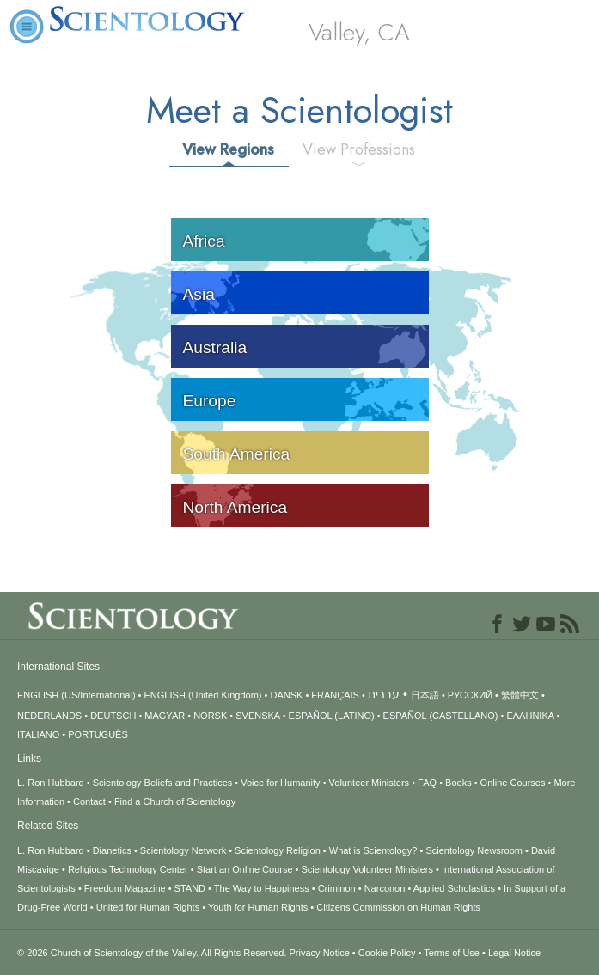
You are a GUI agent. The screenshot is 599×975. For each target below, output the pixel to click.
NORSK (210, 715)
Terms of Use (452, 953)
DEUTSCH (113, 715)
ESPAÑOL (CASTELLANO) (440, 715)
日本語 (425, 695)
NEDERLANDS (49, 715)
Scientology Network (183, 850)
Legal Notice (514, 953)
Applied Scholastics (454, 888)
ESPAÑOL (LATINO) (332, 715)
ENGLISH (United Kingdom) (203, 695)
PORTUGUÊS (97, 734)
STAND (189, 888)
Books (458, 782)
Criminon (337, 888)
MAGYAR (164, 715)
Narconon (385, 888)
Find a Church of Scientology (174, 801)
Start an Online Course (245, 869)
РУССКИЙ (470, 695)
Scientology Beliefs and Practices (163, 782)
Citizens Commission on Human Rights (398, 907)
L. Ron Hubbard (50, 782)
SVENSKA (257, 715)
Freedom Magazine (125, 888)
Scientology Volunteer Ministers (367, 869)
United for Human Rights (147, 907)
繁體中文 (520, 695)
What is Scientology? (373, 850)
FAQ (427, 782)
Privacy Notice (320, 953)
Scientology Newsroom (474, 850)
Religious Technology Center (128, 869)
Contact (89, 801)
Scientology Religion (278, 850)
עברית (384, 694)
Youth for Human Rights (258, 907)
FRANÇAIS (335, 695)
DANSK (286, 695)
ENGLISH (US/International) (76, 695)
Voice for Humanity (280, 782)
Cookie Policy (387, 953)
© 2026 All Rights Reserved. (153, 953)
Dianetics (112, 850)
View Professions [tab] (359, 149)
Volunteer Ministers (369, 782)
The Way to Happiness (261, 888)
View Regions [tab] (228, 149)
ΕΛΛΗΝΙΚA (529, 715)
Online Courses (513, 782)
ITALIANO (38, 734)
